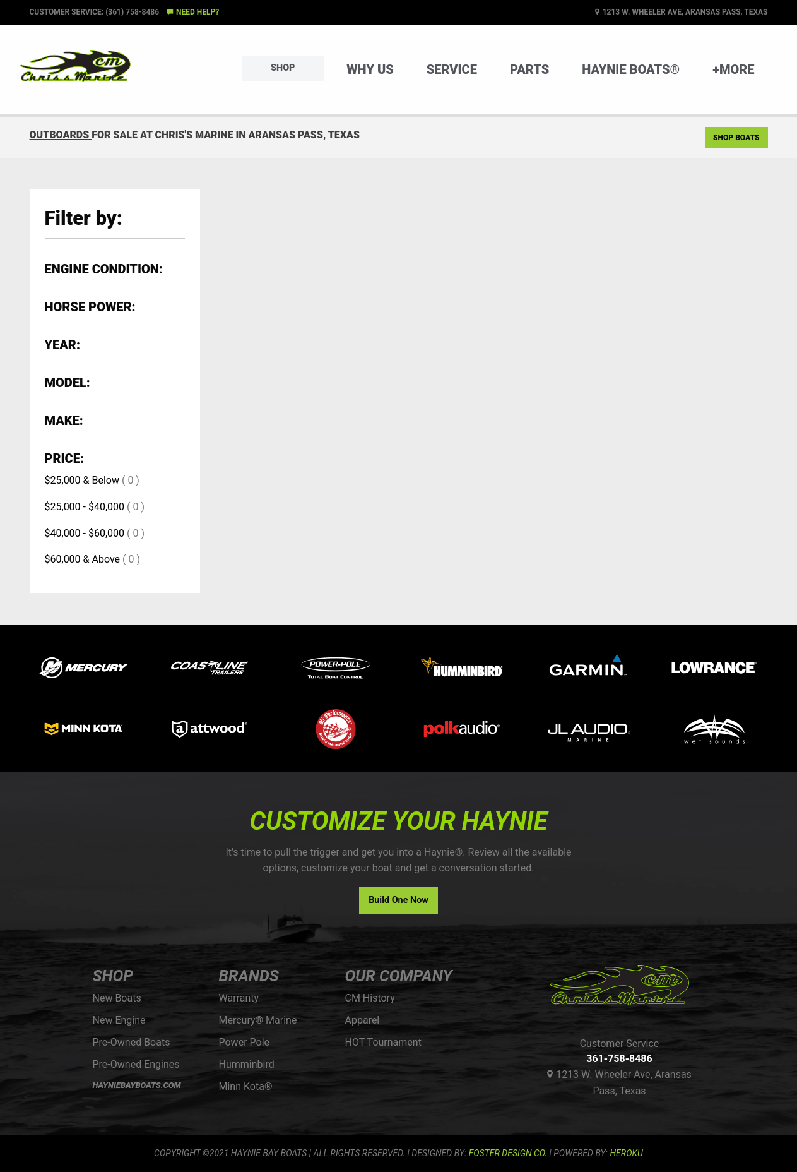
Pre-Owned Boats (131, 1042)
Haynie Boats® (631, 69)
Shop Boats (736, 137)
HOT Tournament (383, 1042)
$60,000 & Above (83, 559)
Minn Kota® (246, 1086)
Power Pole (244, 1042)
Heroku (626, 1153)
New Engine (119, 1020)
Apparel (362, 1020)
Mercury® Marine (258, 1020)
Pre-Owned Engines (136, 1064)
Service (452, 69)
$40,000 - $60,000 (85, 533)
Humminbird (247, 1064)
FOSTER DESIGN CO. (508, 1153)
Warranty (239, 998)
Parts (529, 69)
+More (733, 69)
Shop (283, 68)
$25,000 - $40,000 (85, 507)
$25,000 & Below (82, 480)
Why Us (370, 69)
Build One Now (398, 900)
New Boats (117, 998)
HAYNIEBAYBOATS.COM (137, 1085)
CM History (370, 998)
